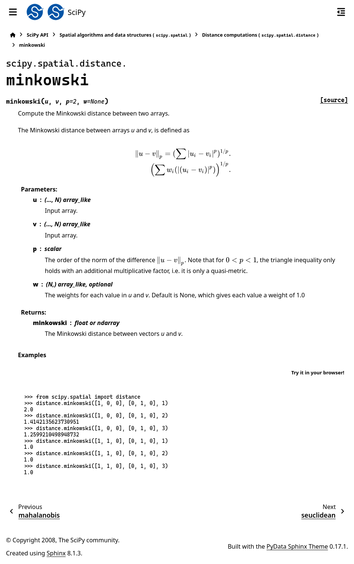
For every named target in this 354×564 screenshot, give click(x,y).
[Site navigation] (13, 12)
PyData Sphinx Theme (297, 546)
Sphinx (56, 553)
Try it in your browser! (317, 372)
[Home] (12, 35)
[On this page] (341, 12)
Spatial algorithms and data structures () (125, 35)
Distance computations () (260, 35)
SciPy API (37, 34)
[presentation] (183, 162)
